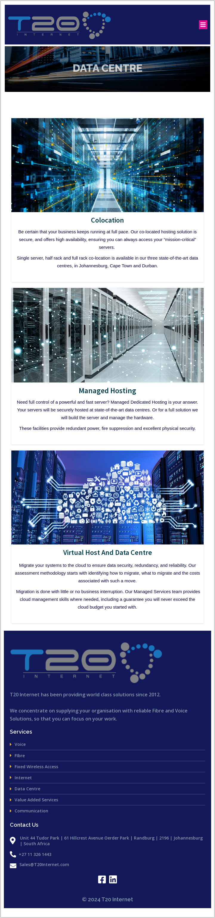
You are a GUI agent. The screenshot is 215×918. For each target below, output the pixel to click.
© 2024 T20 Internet (107, 899)
